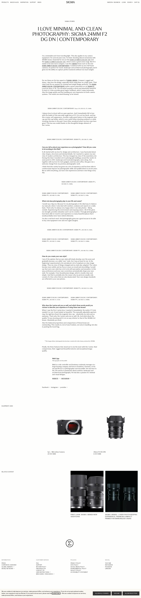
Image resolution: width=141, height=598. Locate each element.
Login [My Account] (124, 2)
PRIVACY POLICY (76, 563)
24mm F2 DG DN (100, 452)
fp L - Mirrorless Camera (56, 452)
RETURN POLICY (41, 567)
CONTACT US (40, 570)
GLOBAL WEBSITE (7, 567)
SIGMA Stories (70, 21)
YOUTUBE (108, 563)
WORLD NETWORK (7, 568)
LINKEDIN (108, 568)
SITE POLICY (74, 565)
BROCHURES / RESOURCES (44, 574)
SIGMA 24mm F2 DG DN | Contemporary (61, 108)
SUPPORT (39, 565)
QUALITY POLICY (76, 570)
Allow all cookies (101, 593)
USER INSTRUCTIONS (42, 572)
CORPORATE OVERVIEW (9, 565)
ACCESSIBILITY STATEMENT (79, 572)
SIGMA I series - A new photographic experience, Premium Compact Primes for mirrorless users (121, 516)
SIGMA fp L (77, 139)
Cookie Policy (56, 593)
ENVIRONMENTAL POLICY (78, 568)
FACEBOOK (108, 567)
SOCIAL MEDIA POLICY (78, 567)
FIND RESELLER (41, 568)
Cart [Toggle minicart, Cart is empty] (136, 2)
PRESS (4, 563)
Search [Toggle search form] (129, 2)
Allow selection (131, 593)
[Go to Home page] (70, 2)
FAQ (37, 563)
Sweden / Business (113, 2)
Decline (116, 593)
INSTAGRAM (109, 565)
